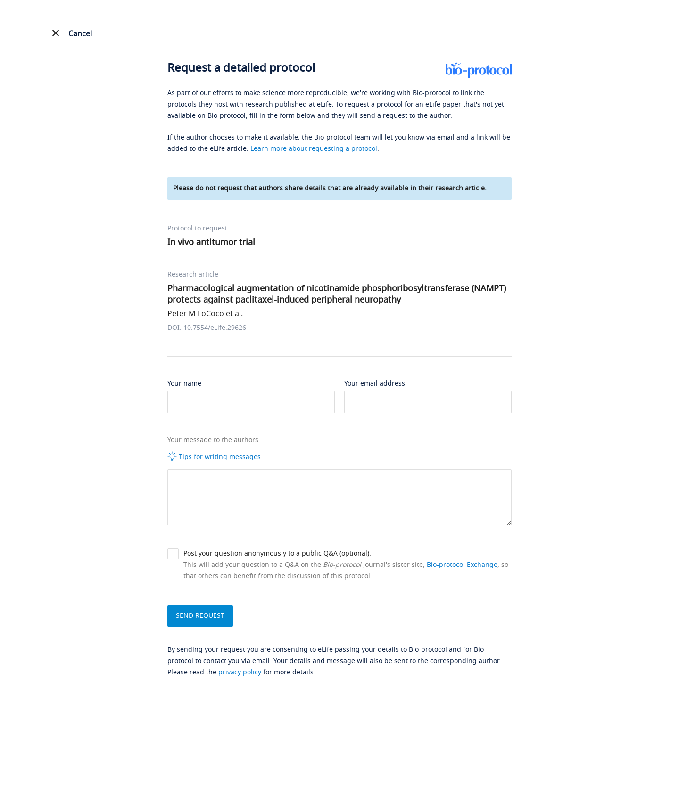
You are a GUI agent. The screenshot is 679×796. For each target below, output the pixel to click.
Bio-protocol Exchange (462, 565)
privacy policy (239, 672)
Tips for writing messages (214, 456)
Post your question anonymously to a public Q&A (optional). (277, 553)
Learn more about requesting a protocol (313, 149)
